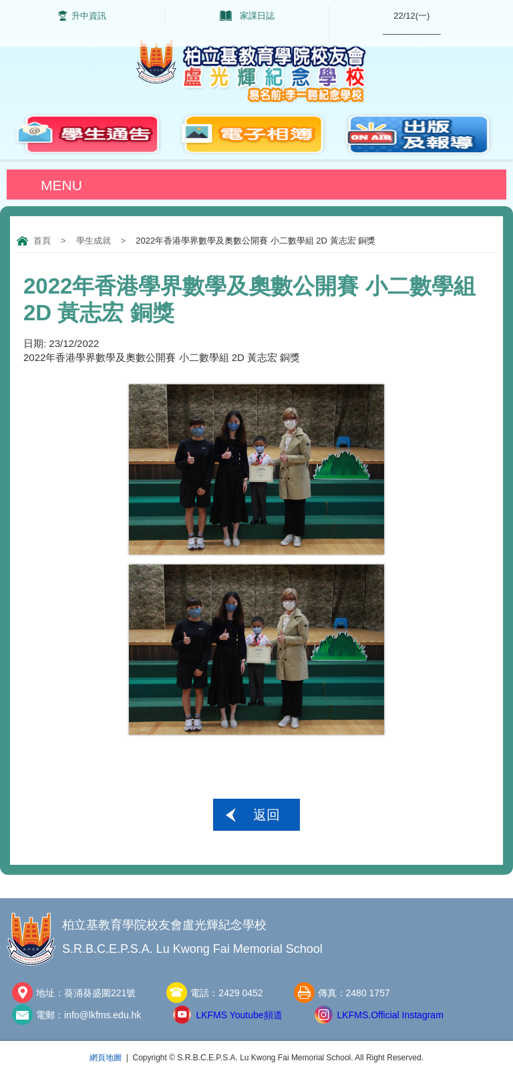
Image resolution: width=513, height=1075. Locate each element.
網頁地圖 (106, 1057)
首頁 (42, 241)
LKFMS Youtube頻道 (239, 1015)
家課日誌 (257, 16)
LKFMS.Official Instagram (390, 1015)
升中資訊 (88, 16)
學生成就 (93, 241)
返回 (266, 814)
